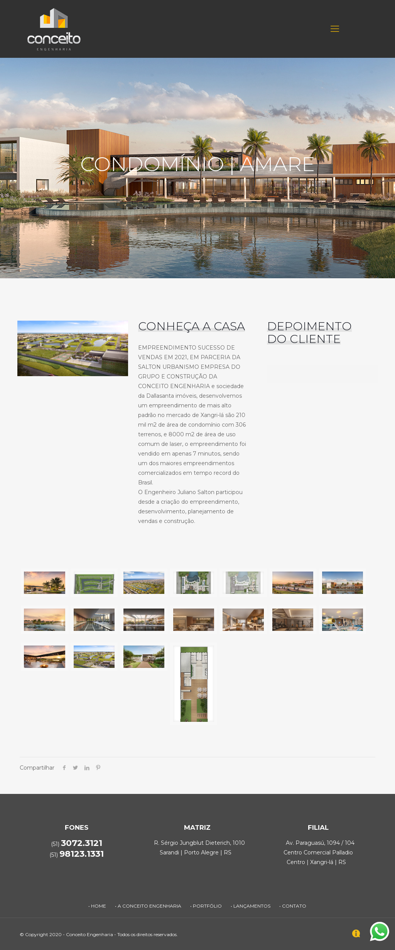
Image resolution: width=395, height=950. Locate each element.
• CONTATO (292, 906)
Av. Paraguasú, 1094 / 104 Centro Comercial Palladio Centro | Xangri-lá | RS (319, 852)
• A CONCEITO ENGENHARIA (148, 906)
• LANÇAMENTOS (250, 906)
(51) (76, 854)
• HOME (97, 906)
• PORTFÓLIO (206, 906)
